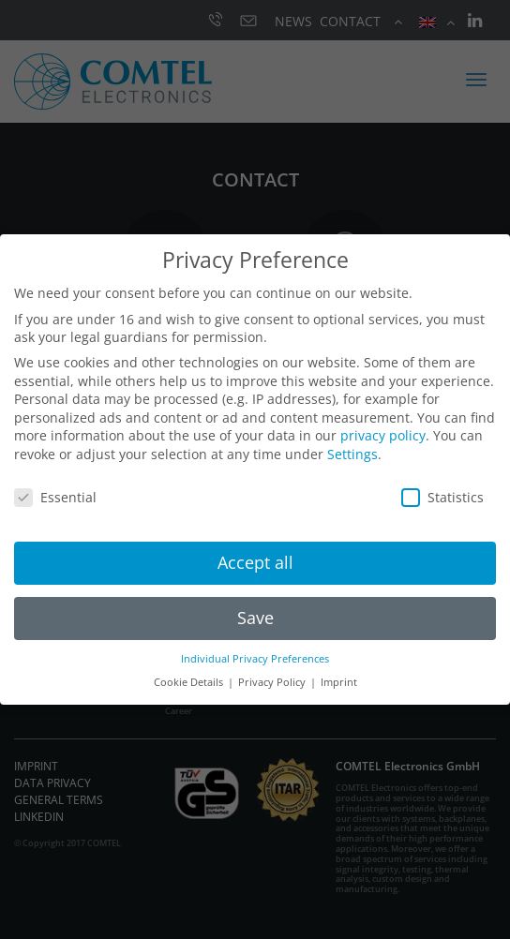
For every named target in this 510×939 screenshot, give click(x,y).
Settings (352, 454)
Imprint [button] (339, 682)
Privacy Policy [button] (273, 682)
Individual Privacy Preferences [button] (255, 658)
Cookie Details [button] (190, 682)
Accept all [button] (255, 562)
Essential (55, 497)
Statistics (442, 497)
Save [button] (255, 617)
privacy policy (383, 435)
